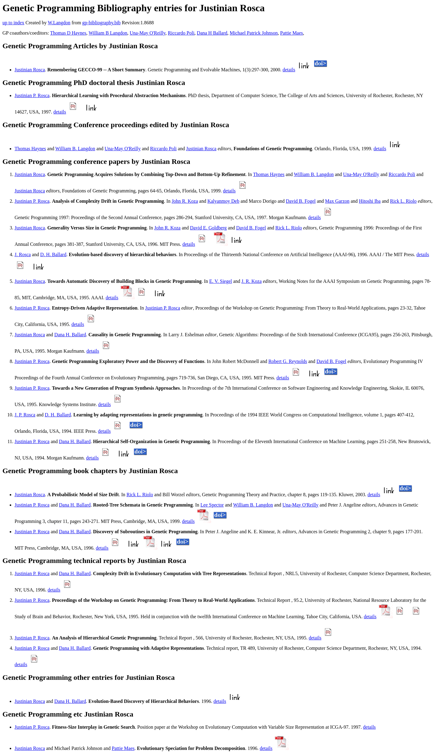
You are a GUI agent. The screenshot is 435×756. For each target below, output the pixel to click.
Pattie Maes (291, 33)
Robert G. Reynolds (287, 361)
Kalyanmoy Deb (223, 201)
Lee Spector (212, 504)
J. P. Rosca (25, 414)
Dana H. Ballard (70, 334)
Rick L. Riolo (403, 201)
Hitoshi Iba (370, 201)
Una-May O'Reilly (147, 33)
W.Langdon (59, 22)
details (288, 69)
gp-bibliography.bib (101, 22)
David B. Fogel (300, 201)
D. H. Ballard (53, 254)
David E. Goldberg (208, 227)
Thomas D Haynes (68, 33)
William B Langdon (108, 33)
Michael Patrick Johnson (254, 33)
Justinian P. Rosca (32, 95)
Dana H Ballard (212, 33)
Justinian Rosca (30, 69)
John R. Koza (185, 201)
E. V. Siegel (220, 281)
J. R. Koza (251, 281)
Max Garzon (337, 201)
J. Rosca (23, 254)
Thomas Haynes (30, 148)
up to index (13, 22)
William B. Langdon (75, 148)
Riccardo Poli (181, 33)
